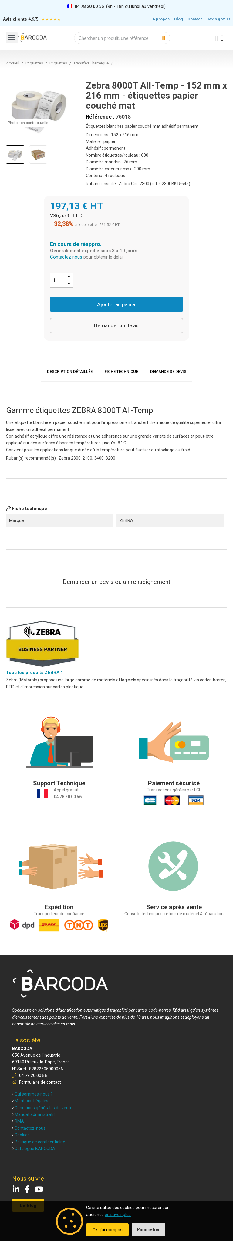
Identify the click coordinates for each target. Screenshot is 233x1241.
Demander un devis (116, 325)
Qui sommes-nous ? (32, 1094)
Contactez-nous (29, 1128)
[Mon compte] (216, 39)
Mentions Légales (30, 1100)
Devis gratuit (218, 19)
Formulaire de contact (40, 1082)
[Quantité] (57, 280)
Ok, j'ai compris (108, 1229)
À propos (161, 19)
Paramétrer (148, 1229)
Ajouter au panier (116, 304)
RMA (18, 1121)
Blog (178, 19)
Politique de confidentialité (38, 1141)
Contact (194, 19)
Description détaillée (70, 371)
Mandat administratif (33, 1114)
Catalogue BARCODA (33, 1148)
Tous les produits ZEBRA (34, 672)
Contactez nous (66, 257)
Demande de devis (168, 371)
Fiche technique (121, 371)
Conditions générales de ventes (43, 1107)
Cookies (21, 1134)
